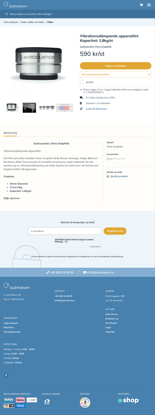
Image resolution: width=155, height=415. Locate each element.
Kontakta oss (112, 318)
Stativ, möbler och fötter (32, 22)
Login (108, 327)
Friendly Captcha (95, 246)
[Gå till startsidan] (15, 5)
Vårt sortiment (11, 22)
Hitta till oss (111, 314)
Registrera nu (115, 230)
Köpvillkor (9, 327)
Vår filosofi (111, 323)
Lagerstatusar (11, 323)
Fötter (50, 22)
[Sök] (77, 14)
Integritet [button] (110, 331)
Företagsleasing (12, 331)
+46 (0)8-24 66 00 (61, 272)
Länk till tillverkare (96, 109)
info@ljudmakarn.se (100, 272)
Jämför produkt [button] (117, 176)
